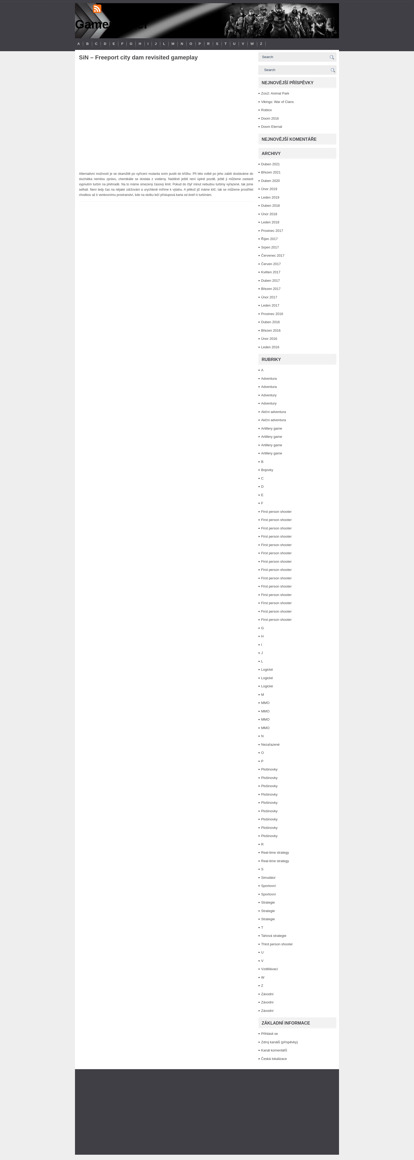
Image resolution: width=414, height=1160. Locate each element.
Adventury (269, 395)
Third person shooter (277, 944)
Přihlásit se (269, 1034)
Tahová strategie (273, 936)
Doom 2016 (270, 118)
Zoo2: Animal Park (275, 93)
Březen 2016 (271, 330)
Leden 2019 (270, 197)
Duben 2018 (270, 206)
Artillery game (271, 428)
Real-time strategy (275, 852)
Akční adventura (273, 412)
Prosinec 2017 (272, 231)
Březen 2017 (271, 289)
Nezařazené (270, 744)
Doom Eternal (271, 127)
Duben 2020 (270, 181)
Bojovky (267, 470)
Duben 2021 (270, 164)
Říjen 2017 (269, 239)
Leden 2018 (270, 222)
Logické (267, 669)
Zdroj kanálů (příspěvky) (279, 1042)
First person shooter (276, 512)
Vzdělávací (269, 969)
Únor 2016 (269, 339)
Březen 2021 (271, 172)
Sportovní (268, 886)
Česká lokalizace (274, 1059)
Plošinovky (269, 769)
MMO (265, 703)
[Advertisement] (207, 1112)
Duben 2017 (270, 281)
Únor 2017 (269, 297)
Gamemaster (112, 24)
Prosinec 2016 (272, 314)
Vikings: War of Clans (277, 102)
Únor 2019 (269, 189)
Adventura (269, 379)
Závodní (267, 994)
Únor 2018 (269, 214)
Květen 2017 (270, 272)
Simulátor (268, 878)
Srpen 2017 (270, 247)
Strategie (268, 902)
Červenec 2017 (272, 255)
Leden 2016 (270, 347)
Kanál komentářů (274, 1050)
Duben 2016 (270, 322)
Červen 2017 (271, 264)
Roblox (266, 110)
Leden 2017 (270, 305)
